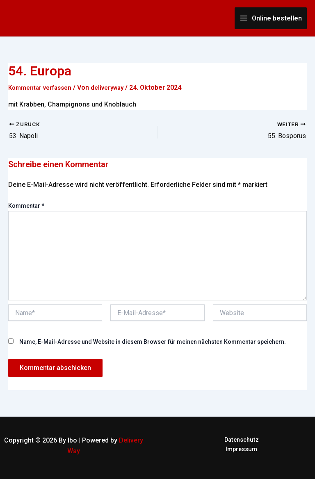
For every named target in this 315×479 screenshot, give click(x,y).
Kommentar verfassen (43, 87)
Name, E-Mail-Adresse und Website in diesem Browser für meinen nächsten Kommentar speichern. (152, 341)
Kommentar (26, 205)
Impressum (241, 451)
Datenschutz (241, 440)
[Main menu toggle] (271, 18)
